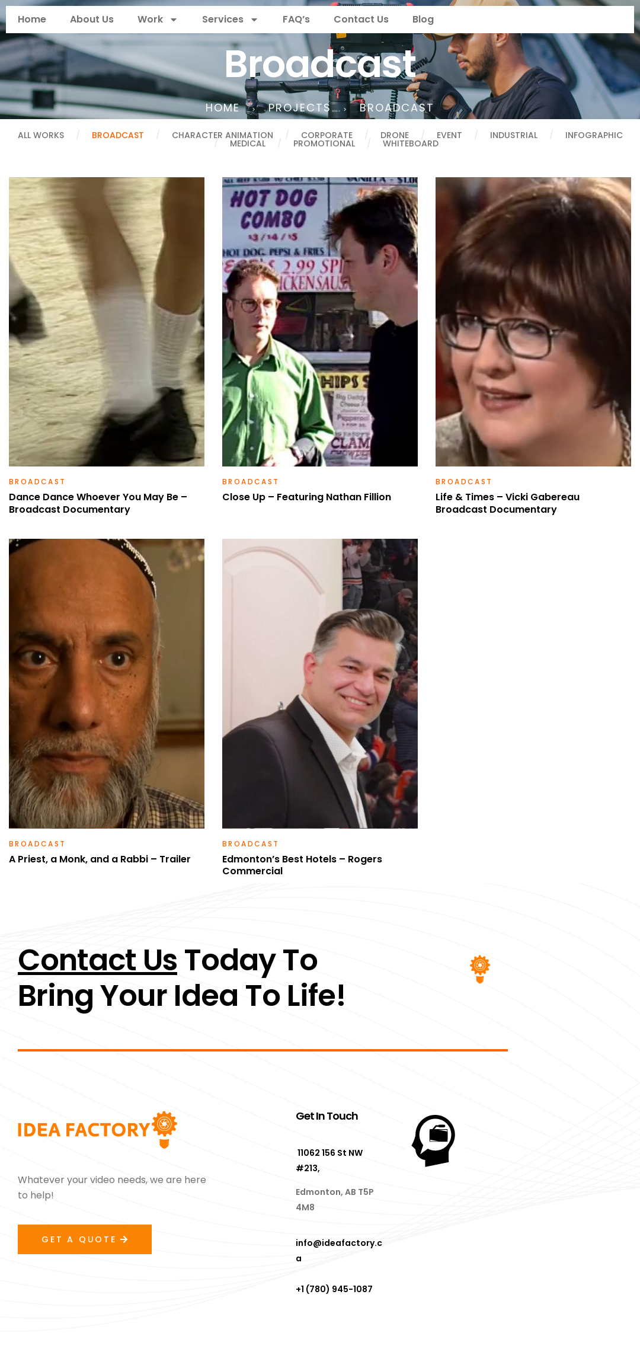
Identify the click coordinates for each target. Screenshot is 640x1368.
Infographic (594, 135)
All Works (41, 135)
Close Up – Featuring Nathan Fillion (306, 497)
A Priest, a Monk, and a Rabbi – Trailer (100, 859)
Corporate (327, 135)
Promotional (324, 143)
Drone (394, 135)
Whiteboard (411, 143)
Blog (423, 19)
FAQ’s (296, 19)
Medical (247, 143)
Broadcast (118, 135)
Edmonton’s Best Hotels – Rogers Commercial (302, 865)
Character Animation (222, 135)
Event (449, 135)
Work (157, 19)
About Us (92, 19)
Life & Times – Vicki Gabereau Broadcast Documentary (508, 503)
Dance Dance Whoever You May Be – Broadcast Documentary (98, 503)
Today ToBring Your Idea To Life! (182, 978)
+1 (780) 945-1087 (334, 1289)
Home (32, 19)
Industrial (513, 135)
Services (230, 19)
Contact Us (361, 19)
